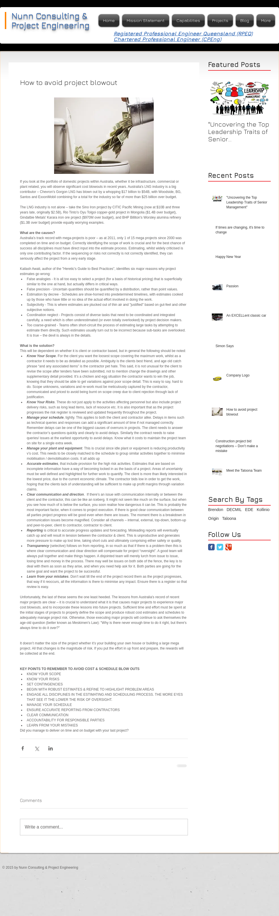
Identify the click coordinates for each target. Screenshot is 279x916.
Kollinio (263, 509)
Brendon (215, 509)
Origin (213, 518)
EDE (249, 509)
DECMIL (234, 509)
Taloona (229, 518)
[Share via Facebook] (22, 748)
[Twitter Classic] (220, 547)
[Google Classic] (228, 547)
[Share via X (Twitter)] (36, 748)
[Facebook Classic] (211, 547)
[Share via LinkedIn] (50, 748)
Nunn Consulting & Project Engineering (50, 20)
